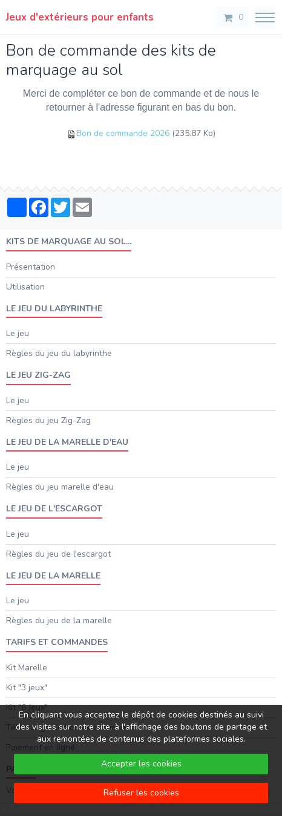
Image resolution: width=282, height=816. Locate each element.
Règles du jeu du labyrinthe (59, 353)
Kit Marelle (26, 667)
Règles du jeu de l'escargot (58, 554)
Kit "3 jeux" (26, 687)
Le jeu (17, 333)
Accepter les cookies (141, 763)
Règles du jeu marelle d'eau (60, 487)
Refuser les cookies (141, 792)
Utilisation (25, 287)
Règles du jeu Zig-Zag (48, 420)
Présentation (30, 267)
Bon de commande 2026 (122, 133)
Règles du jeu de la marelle (59, 620)
